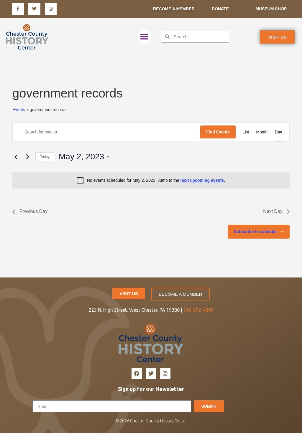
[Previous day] (15, 156)
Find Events (217, 132)
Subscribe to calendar (255, 231)
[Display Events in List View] (246, 132)
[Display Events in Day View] (278, 132)
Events (18, 109)
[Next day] (27, 156)
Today (45, 157)
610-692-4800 (198, 310)
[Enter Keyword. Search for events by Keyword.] (106, 132)
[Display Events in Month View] (261, 132)
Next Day (276, 211)
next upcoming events (202, 180)
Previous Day (29, 211)
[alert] (151, 180)
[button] (144, 37)
